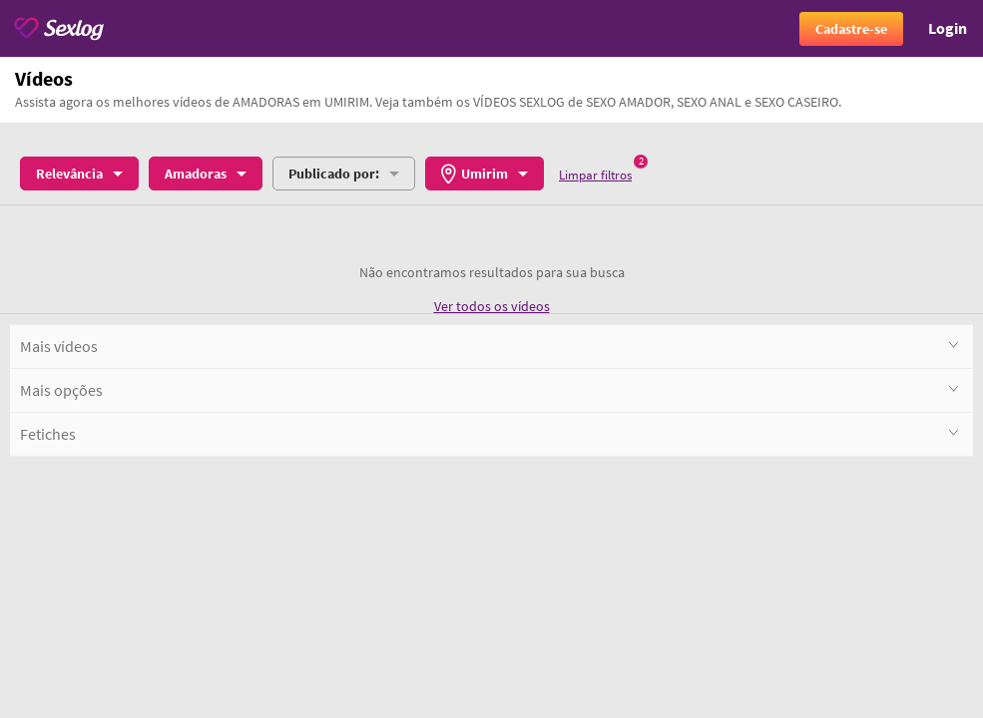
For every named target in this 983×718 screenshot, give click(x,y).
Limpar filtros (595, 175)
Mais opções (489, 389)
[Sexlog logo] (59, 28)
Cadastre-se (851, 29)
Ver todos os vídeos (492, 306)
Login (947, 28)
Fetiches (489, 433)
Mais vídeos (489, 345)
